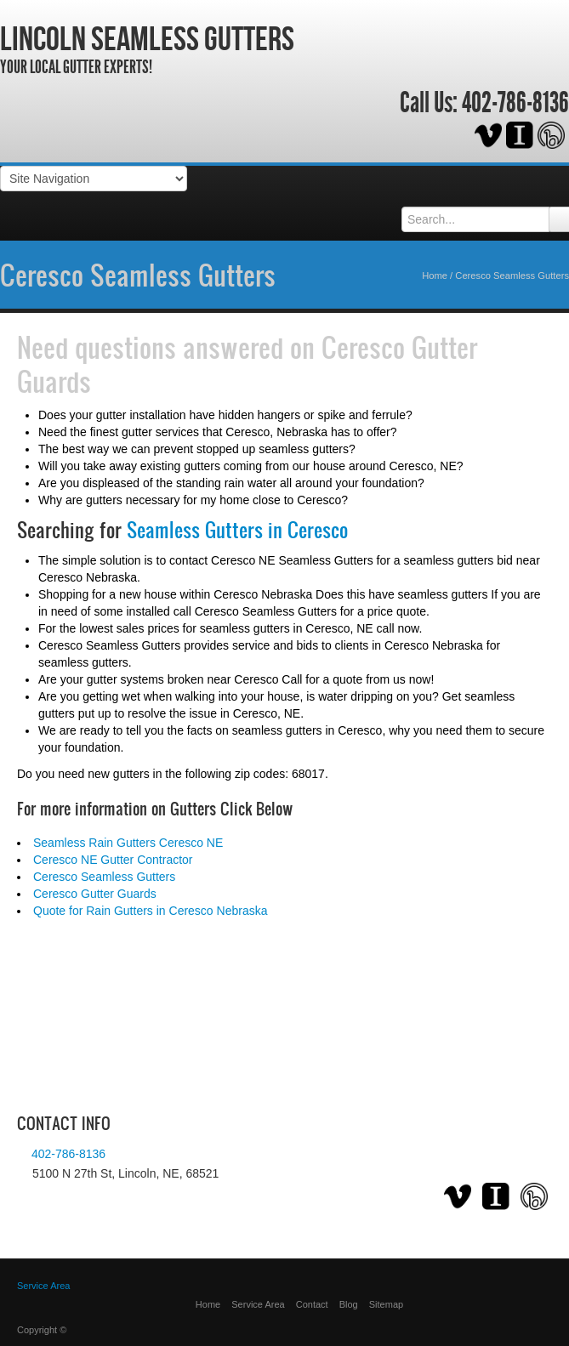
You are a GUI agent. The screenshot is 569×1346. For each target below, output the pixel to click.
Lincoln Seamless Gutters (147, 38)
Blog (348, 1304)
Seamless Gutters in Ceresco (237, 529)
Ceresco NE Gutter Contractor (113, 859)
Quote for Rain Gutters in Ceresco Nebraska (150, 910)
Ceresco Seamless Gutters (138, 274)
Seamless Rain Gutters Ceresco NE (128, 842)
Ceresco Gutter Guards (94, 893)
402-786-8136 (515, 103)
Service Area (257, 1304)
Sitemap (386, 1304)
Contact (312, 1304)
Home (434, 275)
